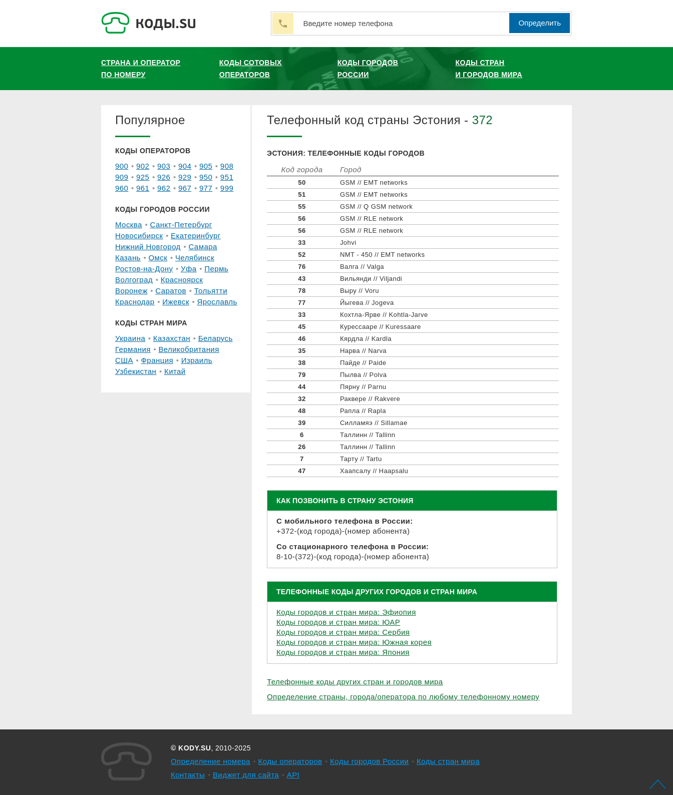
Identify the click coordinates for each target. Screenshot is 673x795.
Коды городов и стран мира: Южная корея (354, 642)
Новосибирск (139, 235)
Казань (128, 257)
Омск (157, 257)
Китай (175, 371)
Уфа (189, 268)
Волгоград (134, 279)
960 (121, 188)
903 (163, 166)
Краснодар (135, 301)
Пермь (216, 268)
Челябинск (194, 257)
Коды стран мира (448, 761)
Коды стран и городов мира (489, 69)
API (293, 774)
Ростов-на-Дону (144, 268)
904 (184, 166)
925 (142, 177)
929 (184, 177)
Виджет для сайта (246, 774)
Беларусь (215, 338)
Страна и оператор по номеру (140, 69)
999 (226, 188)
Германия (133, 349)
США (124, 360)
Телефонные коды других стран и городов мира (355, 681)
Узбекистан (135, 371)
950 (205, 177)
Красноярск (182, 279)
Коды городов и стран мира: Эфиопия (346, 612)
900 (121, 166)
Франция (157, 360)
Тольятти (210, 290)
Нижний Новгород (148, 246)
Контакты (188, 774)
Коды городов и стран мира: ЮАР (338, 622)
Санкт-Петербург (181, 224)
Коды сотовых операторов (250, 69)
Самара (202, 246)
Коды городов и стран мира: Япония (343, 652)
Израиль (196, 360)
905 (205, 166)
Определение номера (210, 761)
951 (226, 177)
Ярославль (217, 301)
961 (142, 188)
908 (226, 166)
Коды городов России (368, 69)
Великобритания (188, 349)
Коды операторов (290, 761)
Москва (128, 224)
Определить (539, 23)
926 (163, 177)
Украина (130, 338)
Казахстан (171, 338)
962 (163, 188)
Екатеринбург (196, 235)
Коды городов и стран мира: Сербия (343, 632)
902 (142, 166)
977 (205, 188)
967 (184, 188)
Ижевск (175, 301)
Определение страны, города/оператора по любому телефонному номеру (403, 696)
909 (121, 177)
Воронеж (131, 290)
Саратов (170, 290)
